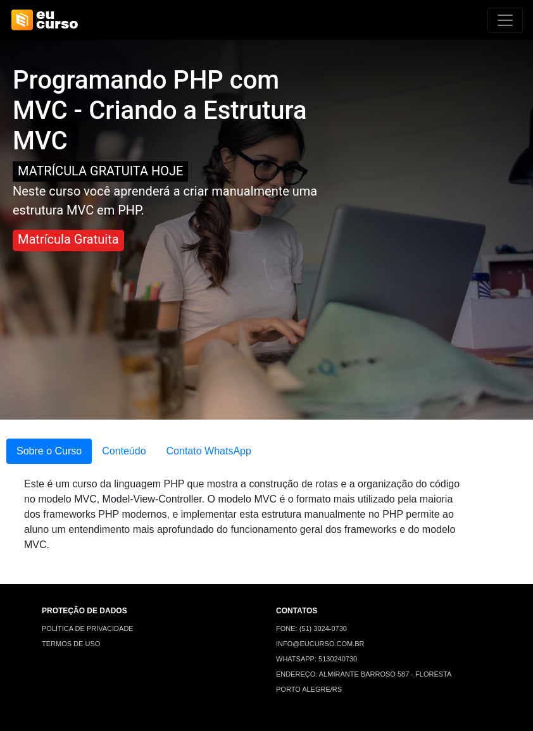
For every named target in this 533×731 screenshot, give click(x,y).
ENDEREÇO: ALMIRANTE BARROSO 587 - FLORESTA (363, 674)
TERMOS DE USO (71, 643)
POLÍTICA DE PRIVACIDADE (88, 628)
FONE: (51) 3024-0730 (311, 628)
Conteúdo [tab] (124, 451)
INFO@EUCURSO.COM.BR (320, 643)
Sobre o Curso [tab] (49, 451)
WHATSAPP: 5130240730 (316, 659)
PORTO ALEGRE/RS (309, 689)
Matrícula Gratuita (68, 239)
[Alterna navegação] (505, 20)
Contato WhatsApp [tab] (208, 451)
